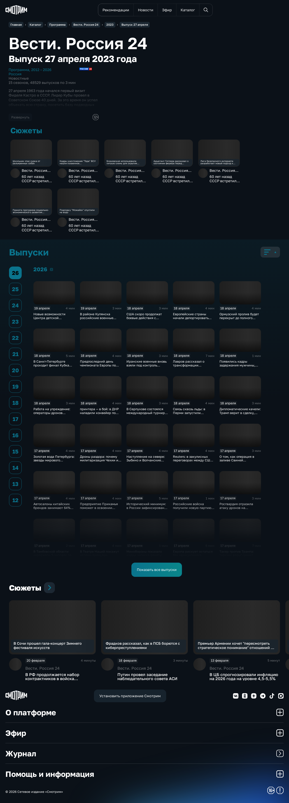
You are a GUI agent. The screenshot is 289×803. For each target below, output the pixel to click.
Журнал (144, 753)
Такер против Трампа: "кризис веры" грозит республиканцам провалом (236, 557)
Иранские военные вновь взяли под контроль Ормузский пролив (146, 365)
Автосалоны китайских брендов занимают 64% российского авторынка (52, 507)
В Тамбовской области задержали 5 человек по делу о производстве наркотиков (52, 557)
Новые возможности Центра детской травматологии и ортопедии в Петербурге (52, 319)
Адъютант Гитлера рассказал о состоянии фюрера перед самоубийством (171, 162)
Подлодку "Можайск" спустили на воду (77, 211)
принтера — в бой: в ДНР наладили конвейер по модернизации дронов (99, 413)
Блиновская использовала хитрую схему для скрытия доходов (122, 162)
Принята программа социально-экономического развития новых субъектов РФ (31, 211)
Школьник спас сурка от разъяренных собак (26, 162)
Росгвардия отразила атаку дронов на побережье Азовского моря (236, 509)
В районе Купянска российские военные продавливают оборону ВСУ (98, 319)
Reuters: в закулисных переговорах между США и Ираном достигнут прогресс (192, 462)
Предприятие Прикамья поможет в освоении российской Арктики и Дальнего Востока (99, 509)
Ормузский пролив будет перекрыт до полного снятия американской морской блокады (239, 319)
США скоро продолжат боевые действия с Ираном (144, 318)
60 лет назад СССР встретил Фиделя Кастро (35, 179)
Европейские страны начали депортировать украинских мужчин (191, 318)
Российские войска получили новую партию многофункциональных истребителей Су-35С (192, 509)
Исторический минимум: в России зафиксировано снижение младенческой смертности (146, 509)
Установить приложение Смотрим (130, 696)
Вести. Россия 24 (34, 172)
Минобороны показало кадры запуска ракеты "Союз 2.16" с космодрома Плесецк (146, 557)
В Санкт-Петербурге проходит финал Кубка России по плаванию (51, 365)
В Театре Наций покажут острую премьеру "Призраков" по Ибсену (99, 555)
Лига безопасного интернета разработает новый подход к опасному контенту (216, 162)
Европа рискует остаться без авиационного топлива (193, 555)
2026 (51, 269)
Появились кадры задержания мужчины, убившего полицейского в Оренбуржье (239, 367)
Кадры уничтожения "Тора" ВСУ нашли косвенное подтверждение (78, 162)
